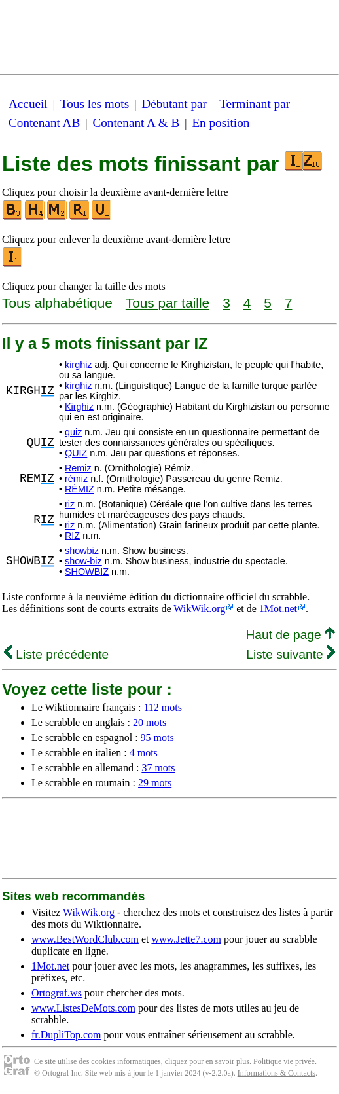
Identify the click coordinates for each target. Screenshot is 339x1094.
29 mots (154, 782)
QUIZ (76, 453)
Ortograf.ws (56, 992)
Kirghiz (79, 406)
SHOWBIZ (87, 571)
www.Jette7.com (186, 939)
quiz (73, 432)
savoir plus (232, 1061)
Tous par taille (167, 302)
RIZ (72, 535)
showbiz (82, 550)
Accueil (28, 104)
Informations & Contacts (276, 1073)
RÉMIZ (79, 489)
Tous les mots (94, 104)
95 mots (157, 737)
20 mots (149, 722)
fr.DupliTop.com (66, 1034)
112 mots (162, 707)
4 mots (144, 752)
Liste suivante (290, 654)
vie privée (299, 1061)
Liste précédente (56, 654)
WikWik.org (199, 608)
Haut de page (290, 635)
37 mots (158, 767)
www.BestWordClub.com (85, 939)
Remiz (78, 468)
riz (70, 504)
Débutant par (174, 104)
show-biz (83, 561)
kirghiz (78, 364)
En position (220, 123)
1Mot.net (278, 608)
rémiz (76, 478)
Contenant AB (44, 123)
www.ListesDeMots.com (83, 1007)
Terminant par (254, 104)
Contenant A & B (135, 123)
